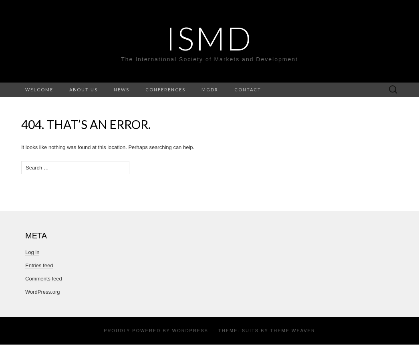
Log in (32, 252)
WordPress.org (42, 292)
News (121, 89)
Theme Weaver (292, 330)
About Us (83, 89)
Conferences (165, 89)
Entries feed (39, 265)
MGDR (209, 89)
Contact (247, 89)
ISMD (209, 38)
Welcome (39, 89)
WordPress (190, 330)
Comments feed (43, 279)
